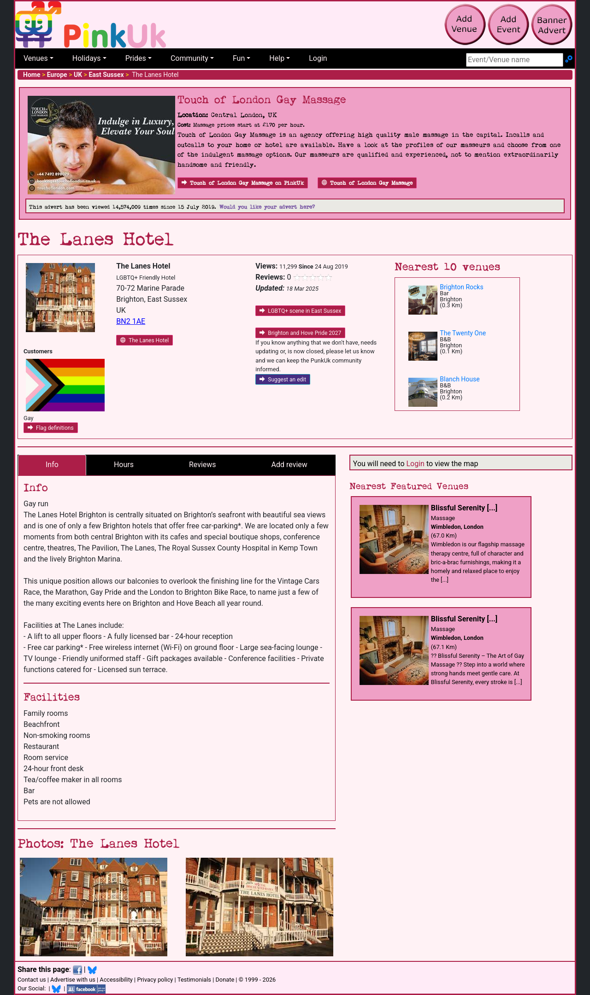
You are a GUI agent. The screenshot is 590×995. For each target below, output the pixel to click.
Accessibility (116, 979)
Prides (135, 58)
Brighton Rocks (461, 287)
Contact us (32, 979)
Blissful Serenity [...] (464, 507)
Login (318, 58)
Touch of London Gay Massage (367, 183)
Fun (239, 58)
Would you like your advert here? (267, 207)
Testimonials (194, 979)
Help (276, 58)
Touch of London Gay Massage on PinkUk (243, 183)
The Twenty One (463, 333)
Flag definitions (51, 428)
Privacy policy (155, 979)
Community (189, 58)
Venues (36, 58)
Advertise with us (72, 979)
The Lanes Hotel (144, 340)
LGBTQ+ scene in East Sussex (300, 311)
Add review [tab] (289, 464)
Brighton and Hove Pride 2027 (300, 333)
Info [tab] (52, 464)
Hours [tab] (124, 464)
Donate (224, 979)
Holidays (86, 58)
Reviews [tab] (202, 464)
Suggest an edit (283, 379)
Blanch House (459, 379)
